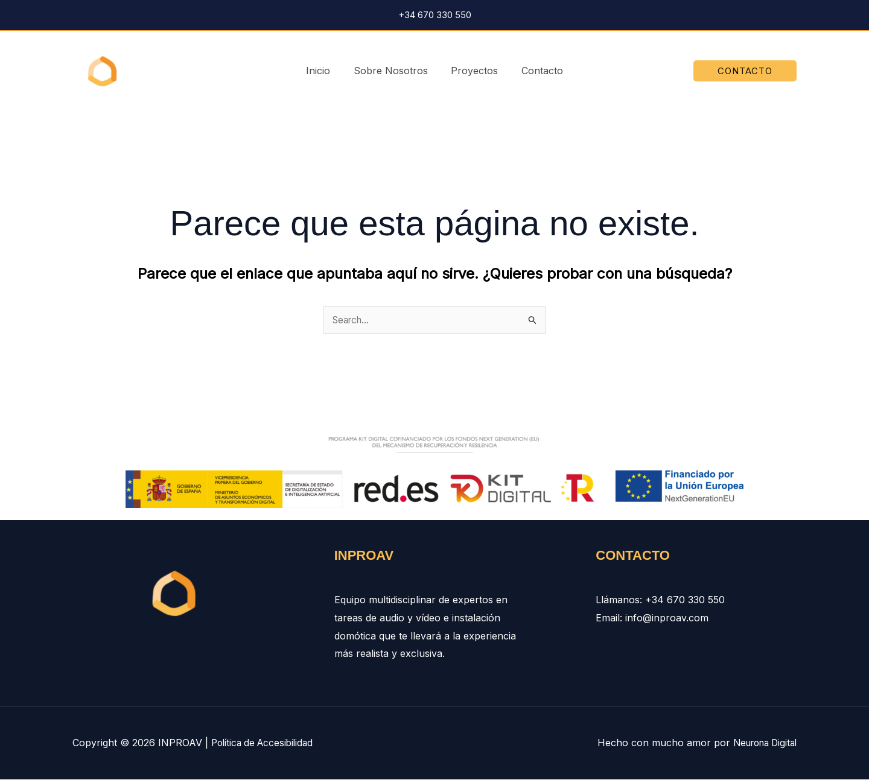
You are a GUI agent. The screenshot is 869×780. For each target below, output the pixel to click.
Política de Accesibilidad (265, 743)
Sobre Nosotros (392, 71)
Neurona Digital (761, 743)
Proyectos (472, 71)
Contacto (536, 71)
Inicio (324, 71)
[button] (745, 70)
